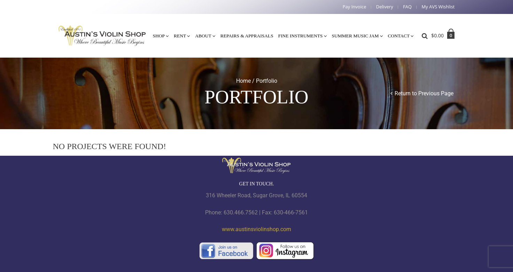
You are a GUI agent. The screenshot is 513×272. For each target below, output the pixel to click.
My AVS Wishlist (438, 7)
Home (243, 81)
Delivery (384, 7)
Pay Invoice (354, 7)
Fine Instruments (300, 35)
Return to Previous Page (424, 93)
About (203, 35)
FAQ (407, 7)
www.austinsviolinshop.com (256, 229)
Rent (180, 35)
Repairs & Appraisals (246, 35)
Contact (399, 35)
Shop (159, 35)
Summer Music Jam (355, 35)
